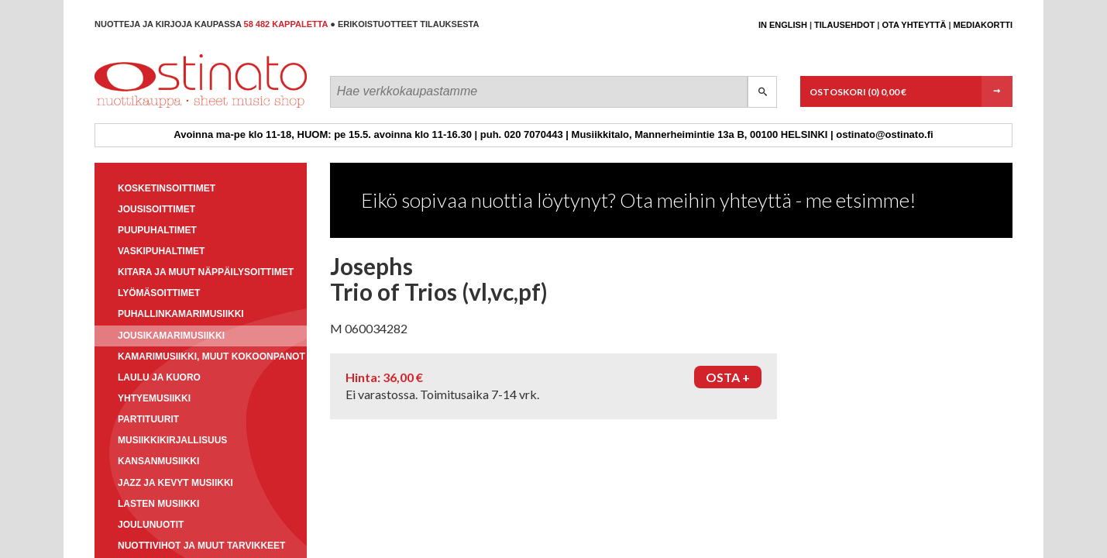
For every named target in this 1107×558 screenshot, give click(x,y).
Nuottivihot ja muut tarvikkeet (201, 545)
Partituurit (148, 419)
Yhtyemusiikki (154, 398)
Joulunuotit (151, 524)
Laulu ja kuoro (159, 377)
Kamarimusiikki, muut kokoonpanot (211, 356)
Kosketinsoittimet (166, 188)
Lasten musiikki (158, 503)
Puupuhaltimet (157, 230)
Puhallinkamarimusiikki (181, 313)
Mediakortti (983, 24)
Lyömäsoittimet (159, 293)
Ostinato (165, 107)
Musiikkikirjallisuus (172, 440)
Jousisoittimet (156, 209)
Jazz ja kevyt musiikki (175, 482)
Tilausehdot (844, 24)
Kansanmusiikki (158, 461)
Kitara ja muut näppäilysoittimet (206, 272)
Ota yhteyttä (914, 24)
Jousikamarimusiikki (171, 335)
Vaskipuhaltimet (161, 251)
